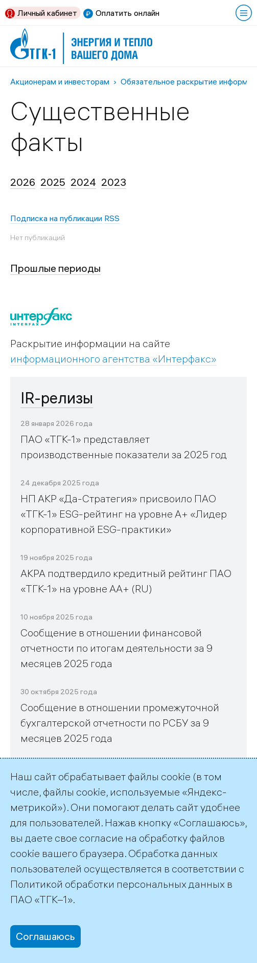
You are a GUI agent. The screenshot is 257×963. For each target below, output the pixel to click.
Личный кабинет (47, 13)
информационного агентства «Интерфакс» (113, 358)
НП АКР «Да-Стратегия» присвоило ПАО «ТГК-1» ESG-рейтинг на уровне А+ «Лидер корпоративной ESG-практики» (123, 514)
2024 (83, 182)
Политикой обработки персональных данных (117, 884)
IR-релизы (56, 398)
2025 (52, 182)
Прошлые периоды (55, 268)
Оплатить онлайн (127, 13)
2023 (113, 182)
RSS (112, 218)
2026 (22, 182)
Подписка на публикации (56, 218)
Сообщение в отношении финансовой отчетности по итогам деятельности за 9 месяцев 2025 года (116, 648)
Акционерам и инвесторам (59, 81)
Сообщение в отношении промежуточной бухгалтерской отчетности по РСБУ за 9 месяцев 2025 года (119, 722)
